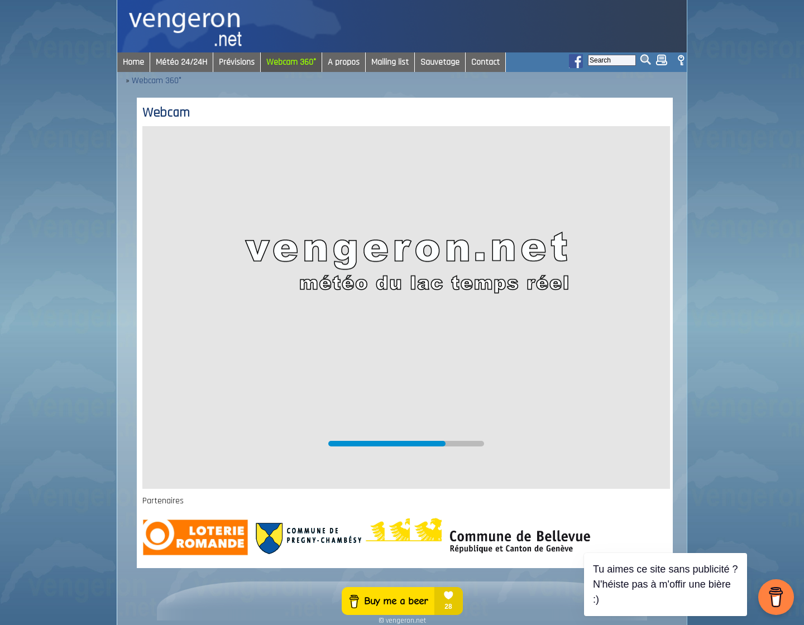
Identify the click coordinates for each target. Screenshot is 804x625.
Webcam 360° (156, 80)
